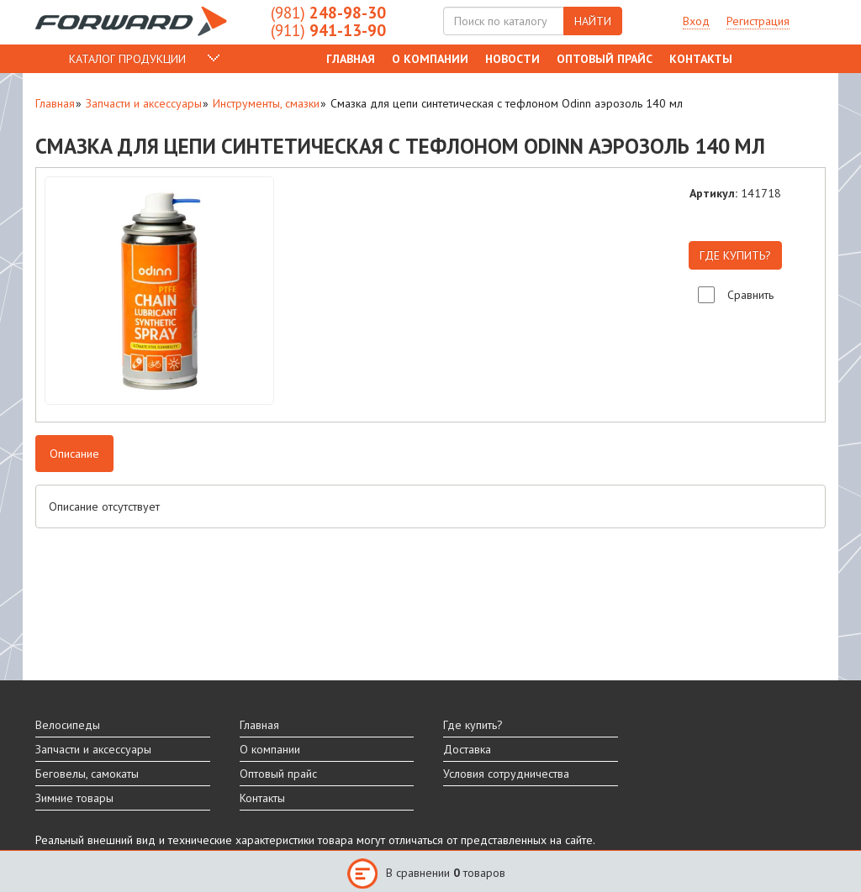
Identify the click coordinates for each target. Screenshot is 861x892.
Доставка (467, 749)
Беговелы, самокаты (87, 773)
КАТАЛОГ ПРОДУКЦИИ (127, 58)
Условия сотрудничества (506, 773)
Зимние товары (74, 797)
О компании (430, 58)
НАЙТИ (592, 21)
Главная (350, 58)
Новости (512, 58)
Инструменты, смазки (266, 103)
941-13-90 (328, 30)
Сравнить (750, 294)
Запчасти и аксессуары (144, 103)
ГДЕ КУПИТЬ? (735, 255)
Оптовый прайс (604, 58)
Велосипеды (67, 724)
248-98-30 (328, 13)
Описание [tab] (74, 453)
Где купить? (473, 724)
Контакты (700, 58)
